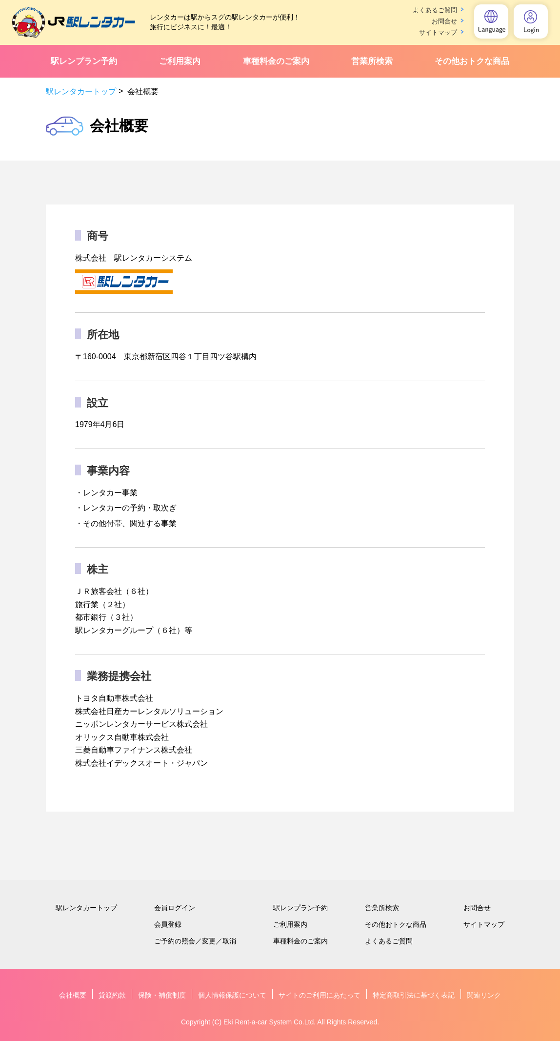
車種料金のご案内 (276, 61)
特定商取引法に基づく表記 (414, 995)
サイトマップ (438, 32)
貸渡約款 (112, 995)
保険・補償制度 (162, 995)
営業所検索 (372, 61)
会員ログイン (174, 908)
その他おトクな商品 (472, 61)
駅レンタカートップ (81, 91)
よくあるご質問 (435, 10)
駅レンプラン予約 (84, 61)
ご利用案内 (179, 61)
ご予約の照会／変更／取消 (195, 941)
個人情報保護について (232, 995)
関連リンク (484, 995)
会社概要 (72, 995)
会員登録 (167, 924)
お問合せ (444, 21)
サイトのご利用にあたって (319, 995)
